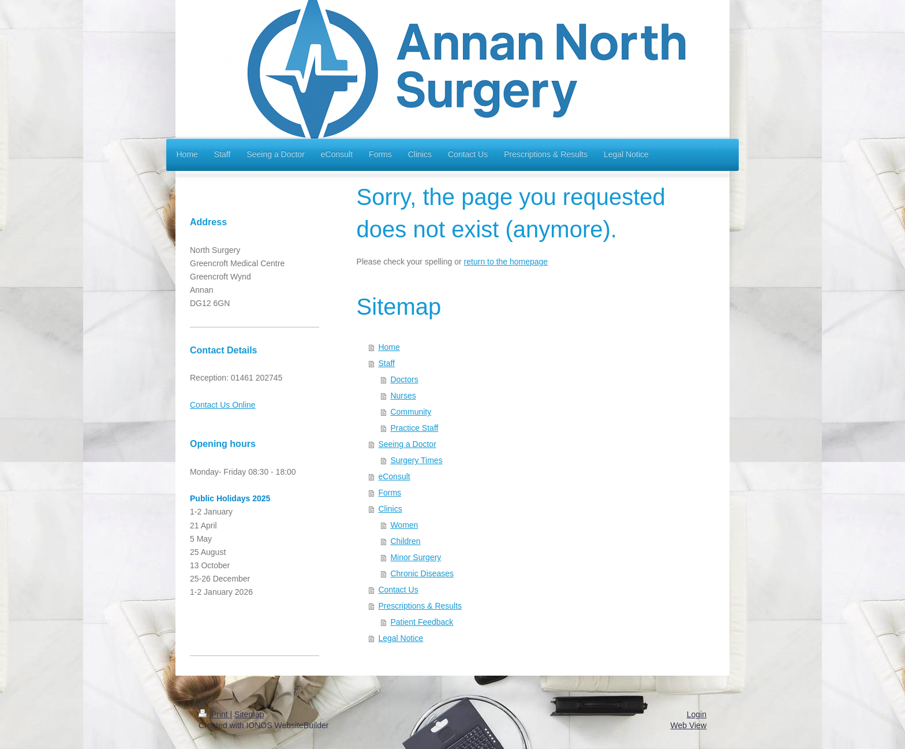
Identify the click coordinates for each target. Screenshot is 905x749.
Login (696, 714)
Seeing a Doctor (407, 444)
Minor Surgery (415, 557)
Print (214, 714)
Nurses (403, 395)
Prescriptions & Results (420, 605)
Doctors (404, 379)
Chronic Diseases (422, 573)
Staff (386, 363)
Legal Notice (400, 638)
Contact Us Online (223, 404)
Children (405, 541)
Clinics (390, 508)
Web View (688, 725)
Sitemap (249, 714)
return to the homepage (506, 261)
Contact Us (398, 589)
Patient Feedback (421, 622)
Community (410, 411)
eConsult (394, 476)
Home (388, 347)
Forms (389, 492)
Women (404, 525)
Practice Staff (414, 428)
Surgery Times (416, 460)
